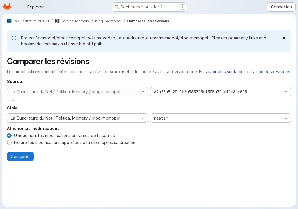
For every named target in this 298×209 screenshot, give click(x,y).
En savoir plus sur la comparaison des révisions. (245, 71)
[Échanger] (15, 101)
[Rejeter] (284, 38)
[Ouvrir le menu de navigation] (17, 7)
